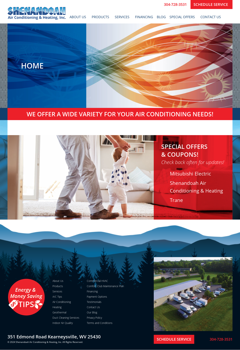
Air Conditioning (61, 302)
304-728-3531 (175, 4)
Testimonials (94, 302)
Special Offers (183, 17)
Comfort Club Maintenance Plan (105, 286)
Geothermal (59, 312)
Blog (161, 17)
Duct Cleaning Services (65, 317)
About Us (79, 17)
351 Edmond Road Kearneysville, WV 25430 (54, 336)
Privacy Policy (94, 317)
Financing (144, 17)
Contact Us (211, 17)
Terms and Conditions (99, 323)
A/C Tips (57, 296)
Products (101, 17)
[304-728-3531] (159, 4)
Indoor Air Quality (62, 323)
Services (123, 17)
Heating (57, 307)
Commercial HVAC (97, 281)
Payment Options (97, 296)
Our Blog (92, 312)
